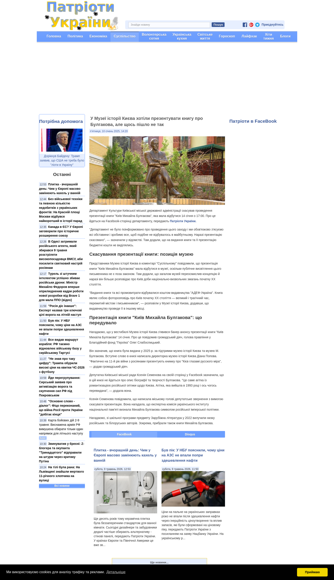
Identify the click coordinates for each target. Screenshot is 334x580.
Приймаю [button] (312, 572)
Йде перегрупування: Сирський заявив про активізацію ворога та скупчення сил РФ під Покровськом (59, 386)
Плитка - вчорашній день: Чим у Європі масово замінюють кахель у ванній (60, 189)
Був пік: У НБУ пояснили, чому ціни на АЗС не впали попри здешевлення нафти (193, 455)
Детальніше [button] (115, 572)
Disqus (190, 434)
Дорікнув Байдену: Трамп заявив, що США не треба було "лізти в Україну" (62, 160)
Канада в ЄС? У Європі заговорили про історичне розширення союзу (61, 231)
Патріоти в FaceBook (253, 121)
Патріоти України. (183, 221)
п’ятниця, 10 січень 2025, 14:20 (109, 131)
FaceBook (124, 434)
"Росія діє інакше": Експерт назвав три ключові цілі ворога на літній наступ (60, 310)
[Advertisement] (167, 81)
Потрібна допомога (61, 121)
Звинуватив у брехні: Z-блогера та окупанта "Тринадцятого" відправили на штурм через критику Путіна (61, 452)
